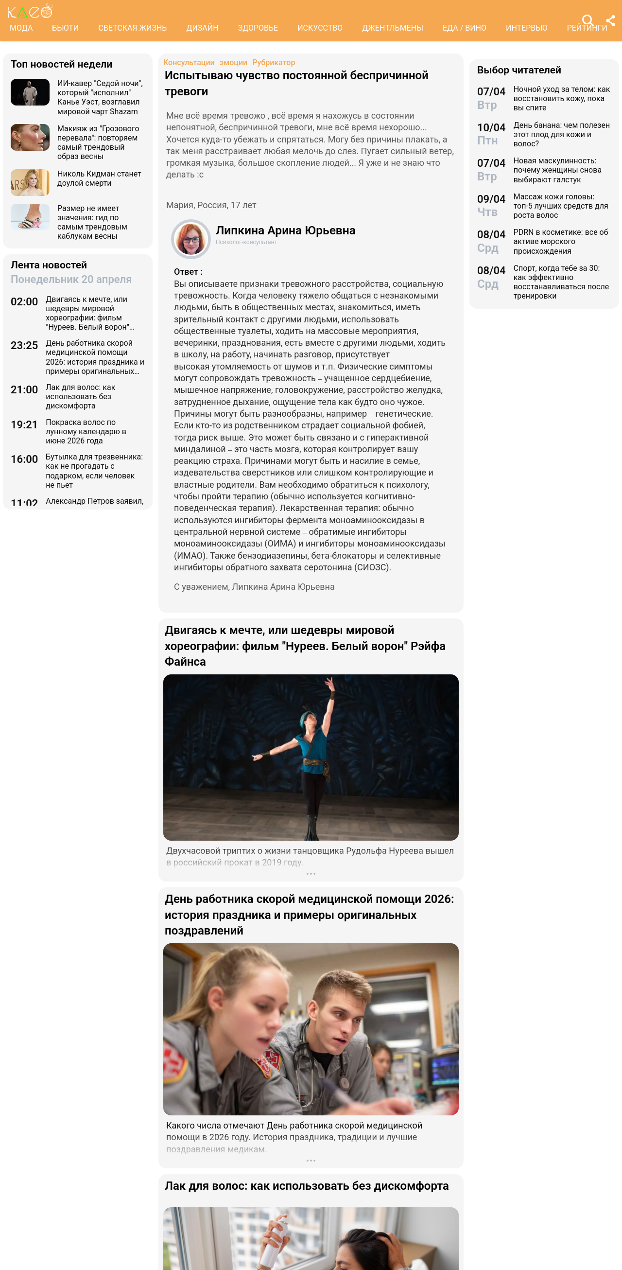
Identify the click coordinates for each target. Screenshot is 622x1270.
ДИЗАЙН (202, 28)
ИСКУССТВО (320, 28)
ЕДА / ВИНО (464, 28)
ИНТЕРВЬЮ (527, 28)
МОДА (21, 28)
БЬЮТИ (65, 28)
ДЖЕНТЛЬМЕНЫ (392, 28)
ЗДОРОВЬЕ (258, 28)
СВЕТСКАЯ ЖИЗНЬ (132, 28)
